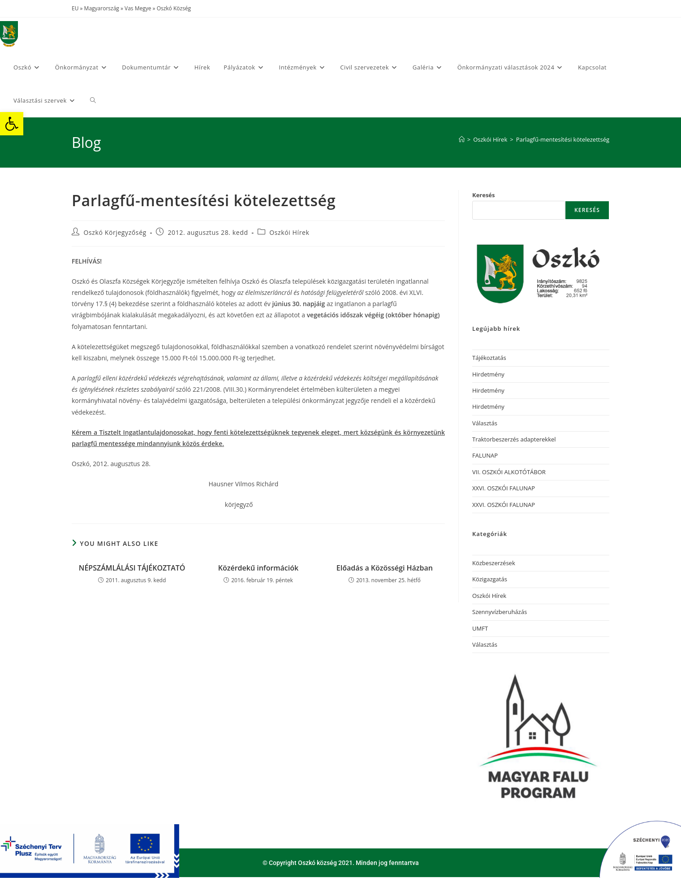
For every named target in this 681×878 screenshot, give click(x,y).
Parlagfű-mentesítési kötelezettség (562, 139)
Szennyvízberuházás (499, 612)
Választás (484, 423)
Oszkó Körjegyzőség (115, 232)
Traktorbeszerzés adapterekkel (514, 439)
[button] (11, 123)
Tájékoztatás (489, 358)
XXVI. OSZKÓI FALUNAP (503, 488)
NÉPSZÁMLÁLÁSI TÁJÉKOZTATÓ (132, 568)
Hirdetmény (488, 374)
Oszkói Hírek (289, 232)
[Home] (462, 139)
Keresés (483, 195)
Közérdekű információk (258, 568)
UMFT (480, 628)
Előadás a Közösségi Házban (384, 568)
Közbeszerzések (493, 563)
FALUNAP (485, 455)
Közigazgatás (489, 579)
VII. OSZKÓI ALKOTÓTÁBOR (509, 472)
